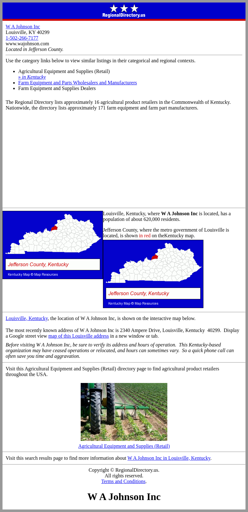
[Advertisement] (124, 160)
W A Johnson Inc (23, 26)
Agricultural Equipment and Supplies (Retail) (124, 444)
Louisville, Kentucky (27, 318)
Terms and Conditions (123, 481)
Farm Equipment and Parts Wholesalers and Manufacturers (77, 82)
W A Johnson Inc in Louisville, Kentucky (168, 458)
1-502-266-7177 (22, 38)
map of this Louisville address (78, 336)
